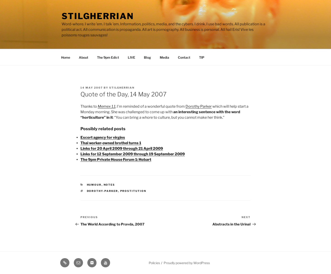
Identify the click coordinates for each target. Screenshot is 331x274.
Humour (94, 184)
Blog (147, 57)
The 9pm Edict (108, 57)
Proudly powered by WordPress (187, 263)
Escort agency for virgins (102, 137)
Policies (154, 263)
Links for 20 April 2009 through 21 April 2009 (121, 148)
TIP (201, 57)
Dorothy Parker (198, 106)
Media (164, 57)
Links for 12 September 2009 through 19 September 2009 (132, 154)
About (83, 57)
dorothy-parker (102, 191)
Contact (184, 57)
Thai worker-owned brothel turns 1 (110, 143)
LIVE (131, 57)
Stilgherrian (98, 16)
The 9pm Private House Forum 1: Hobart (115, 159)
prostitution (133, 191)
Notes (109, 184)
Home (65, 57)
